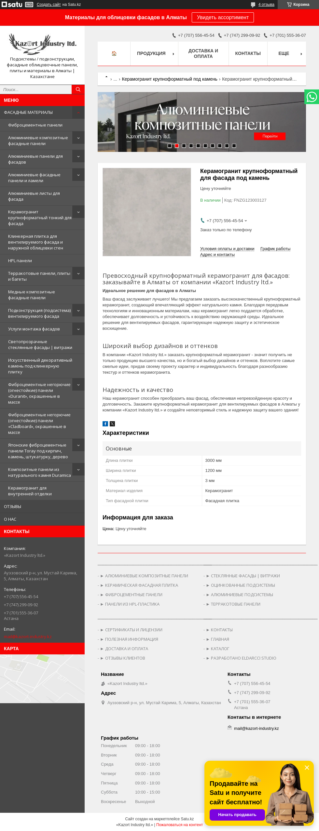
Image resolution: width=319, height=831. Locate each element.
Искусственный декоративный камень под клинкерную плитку (40, 366)
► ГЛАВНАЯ (217, 639)
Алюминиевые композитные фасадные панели (38, 140)
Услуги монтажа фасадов (34, 329)
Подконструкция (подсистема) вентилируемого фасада (39, 313)
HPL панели (20, 260)
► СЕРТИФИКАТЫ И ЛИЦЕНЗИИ (131, 630)
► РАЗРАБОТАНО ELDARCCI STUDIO (241, 658)
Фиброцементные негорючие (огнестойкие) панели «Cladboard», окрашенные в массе (39, 423)
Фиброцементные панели (35, 125)
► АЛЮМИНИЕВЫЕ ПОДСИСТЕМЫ (239, 594)
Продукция (151, 53)
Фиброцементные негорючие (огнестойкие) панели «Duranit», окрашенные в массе (39, 393)
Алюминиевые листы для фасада (34, 196)
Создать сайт (49, 4)
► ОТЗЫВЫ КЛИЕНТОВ (122, 658)
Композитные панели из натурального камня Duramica (39, 472)
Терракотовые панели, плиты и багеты (39, 276)
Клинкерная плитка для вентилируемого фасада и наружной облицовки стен (35, 242)
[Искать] (78, 89)
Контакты (248, 53)
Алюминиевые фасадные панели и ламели (34, 177)
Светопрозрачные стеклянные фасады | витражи (40, 344)
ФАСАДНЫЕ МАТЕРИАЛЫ (28, 112)
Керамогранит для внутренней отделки (30, 491)
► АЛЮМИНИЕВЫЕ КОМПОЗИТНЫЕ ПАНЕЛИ (144, 576)
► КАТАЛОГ (217, 648)
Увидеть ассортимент (223, 17)
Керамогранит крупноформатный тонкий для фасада (40, 217)
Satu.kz (187, 819)
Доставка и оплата (203, 53)
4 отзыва (266, 4)
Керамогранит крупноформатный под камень (169, 79)
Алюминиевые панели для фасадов (35, 159)
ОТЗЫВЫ (12, 506)
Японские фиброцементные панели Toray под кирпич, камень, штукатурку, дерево (38, 451)
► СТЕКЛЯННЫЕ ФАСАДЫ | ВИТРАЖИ (243, 576)
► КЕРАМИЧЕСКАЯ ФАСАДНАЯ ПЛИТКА (139, 585)
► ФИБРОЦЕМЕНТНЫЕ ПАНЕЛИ (131, 594)
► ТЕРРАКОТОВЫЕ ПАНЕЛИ (233, 604)
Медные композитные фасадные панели (31, 295)
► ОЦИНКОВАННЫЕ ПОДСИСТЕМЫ (240, 585)
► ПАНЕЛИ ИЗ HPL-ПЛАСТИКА (130, 604)
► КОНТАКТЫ (219, 630)
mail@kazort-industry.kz (28, 636)
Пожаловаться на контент (179, 825)
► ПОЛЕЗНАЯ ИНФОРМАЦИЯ (129, 639)
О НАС (10, 519)
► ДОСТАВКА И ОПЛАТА (124, 648)
